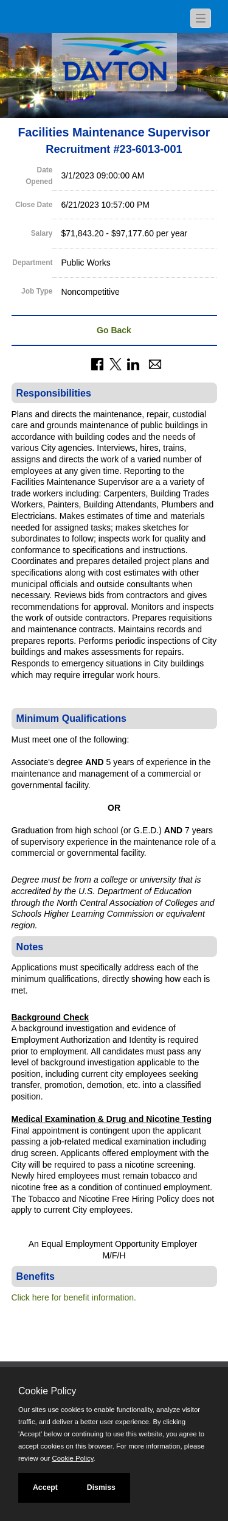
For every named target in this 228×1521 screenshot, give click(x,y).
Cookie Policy (47, 1391)
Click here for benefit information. (74, 1297)
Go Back (114, 330)
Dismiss (101, 1487)
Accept (45, 1487)
